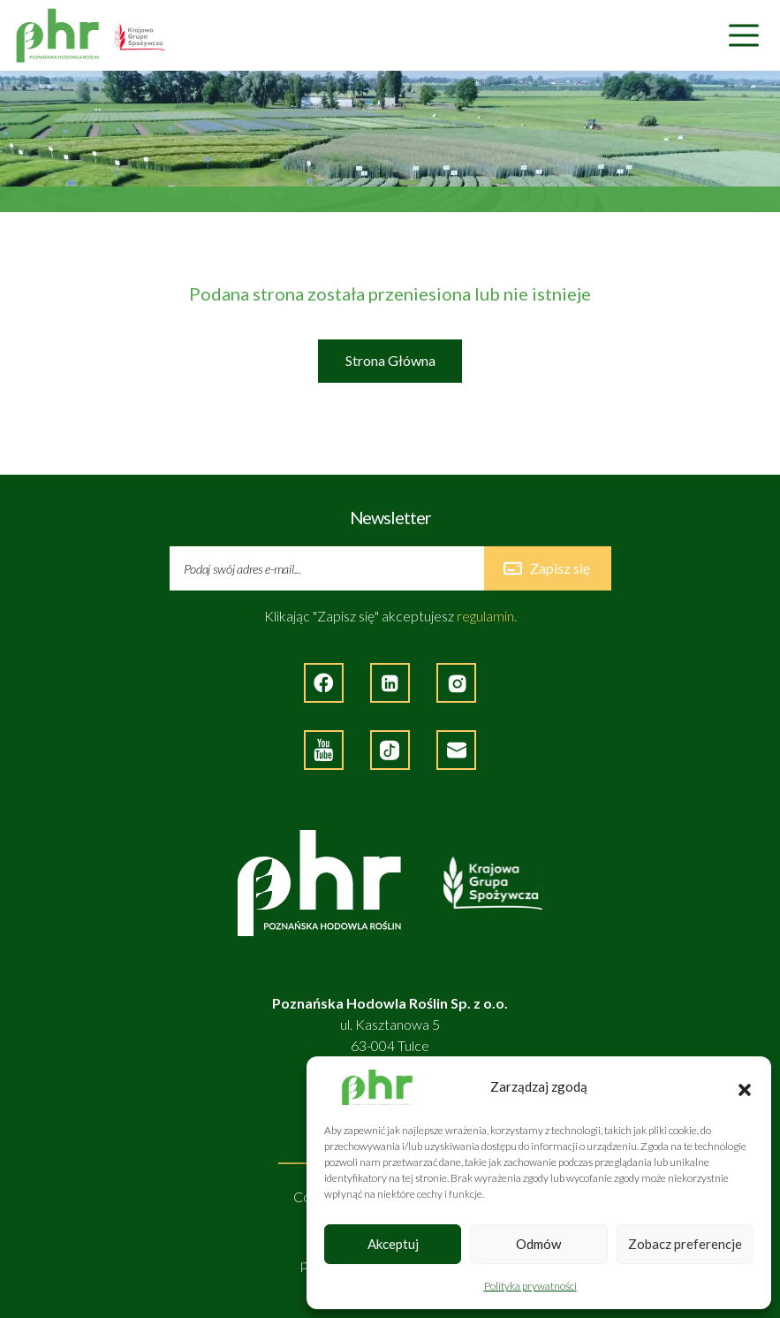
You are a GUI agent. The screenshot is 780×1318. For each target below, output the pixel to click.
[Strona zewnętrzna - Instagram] (456, 683)
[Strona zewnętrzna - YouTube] (324, 750)
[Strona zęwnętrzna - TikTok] (390, 750)
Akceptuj (393, 1244)
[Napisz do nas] (456, 750)
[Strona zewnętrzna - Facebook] (324, 683)
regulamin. (487, 615)
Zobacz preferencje (685, 1244)
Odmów (538, 1244)
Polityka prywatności (530, 1285)
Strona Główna (390, 360)
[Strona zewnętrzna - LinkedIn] (390, 683)
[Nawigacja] (743, 35)
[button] (744, 1087)
